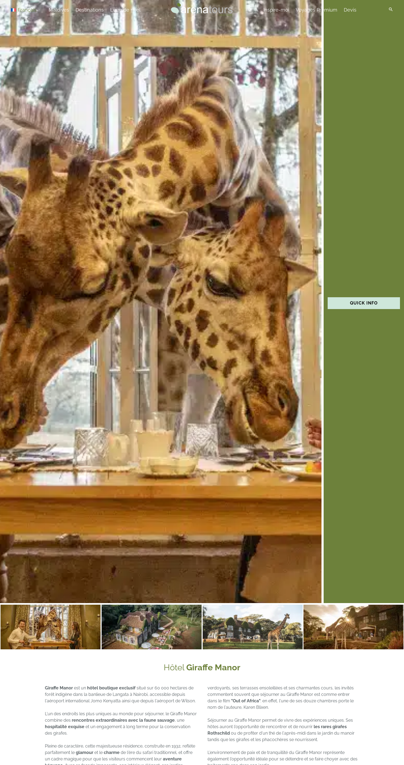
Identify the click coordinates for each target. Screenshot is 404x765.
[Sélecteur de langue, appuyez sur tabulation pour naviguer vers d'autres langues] (30, 9)
